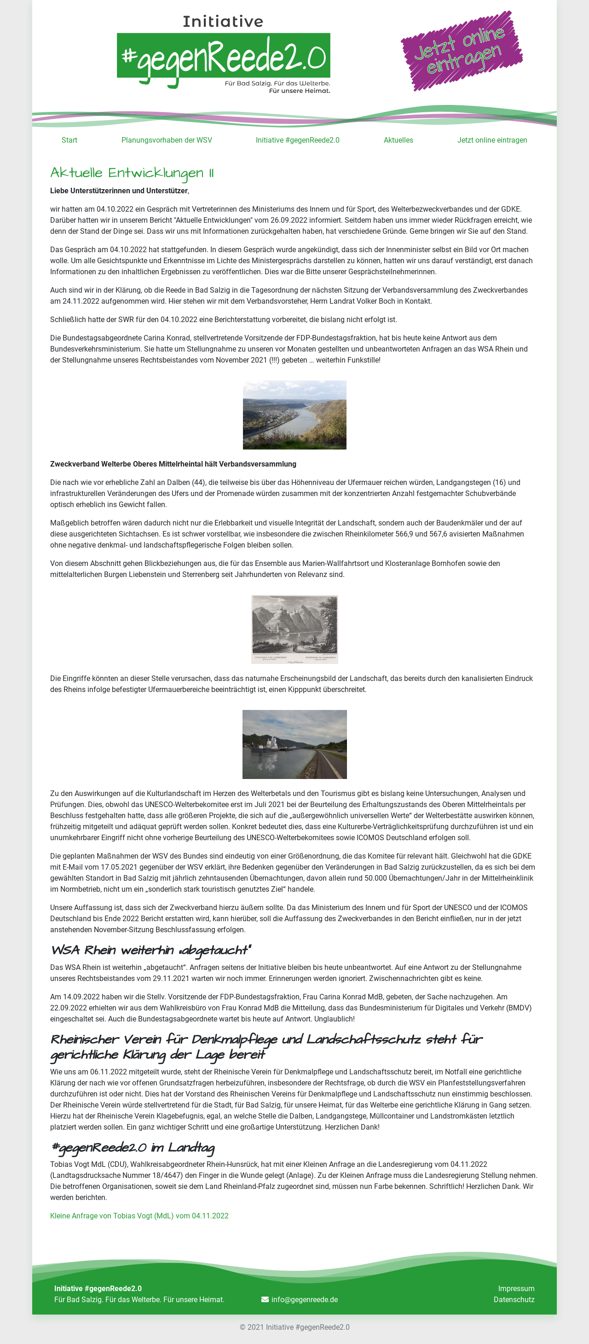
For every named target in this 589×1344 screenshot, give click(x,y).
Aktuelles (398, 140)
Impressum (516, 1288)
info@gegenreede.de (304, 1299)
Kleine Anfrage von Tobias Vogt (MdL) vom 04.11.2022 (139, 1215)
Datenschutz (514, 1299)
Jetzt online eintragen (492, 140)
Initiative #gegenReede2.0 (298, 140)
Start (69, 140)
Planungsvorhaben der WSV (166, 140)
